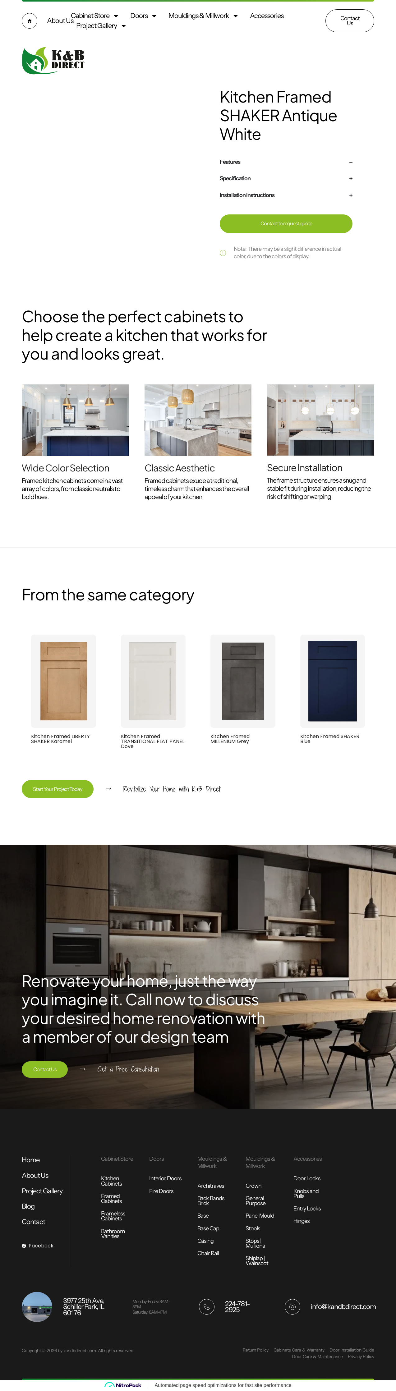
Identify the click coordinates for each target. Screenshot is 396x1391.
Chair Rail (208, 1253)
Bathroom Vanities (113, 1234)
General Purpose (255, 1201)
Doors (144, 16)
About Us (60, 20)
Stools (253, 1228)
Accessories (266, 15)
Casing (205, 1240)
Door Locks (306, 1178)
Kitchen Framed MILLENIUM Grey (230, 739)
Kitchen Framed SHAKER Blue (329, 739)
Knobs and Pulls (306, 1194)
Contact (33, 1222)
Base (203, 1215)
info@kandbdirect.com (343, 1306)
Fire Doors (161, 1191)
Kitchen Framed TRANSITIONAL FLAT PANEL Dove (152, 741)
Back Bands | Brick (211, 1201)
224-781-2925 (237, 1307)
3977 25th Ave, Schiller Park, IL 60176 (83, 1307)
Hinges (301, 1221)
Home (30, 1160)
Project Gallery (101, 26)
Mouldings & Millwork (203, 16)
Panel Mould (260, 1215)
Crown (253, 1185)
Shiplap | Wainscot (257, 1261)
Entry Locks (307, 1208)
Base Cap (208, 1228)
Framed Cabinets (111, 1199)
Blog (28, 1206)
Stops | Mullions (255, 1243)
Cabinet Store (95, 16)
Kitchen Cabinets (111, 1181)
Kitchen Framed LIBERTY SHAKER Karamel (60, 739)
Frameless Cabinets (113, 1216)
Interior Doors (165, 1178)
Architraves (210, 1185)
